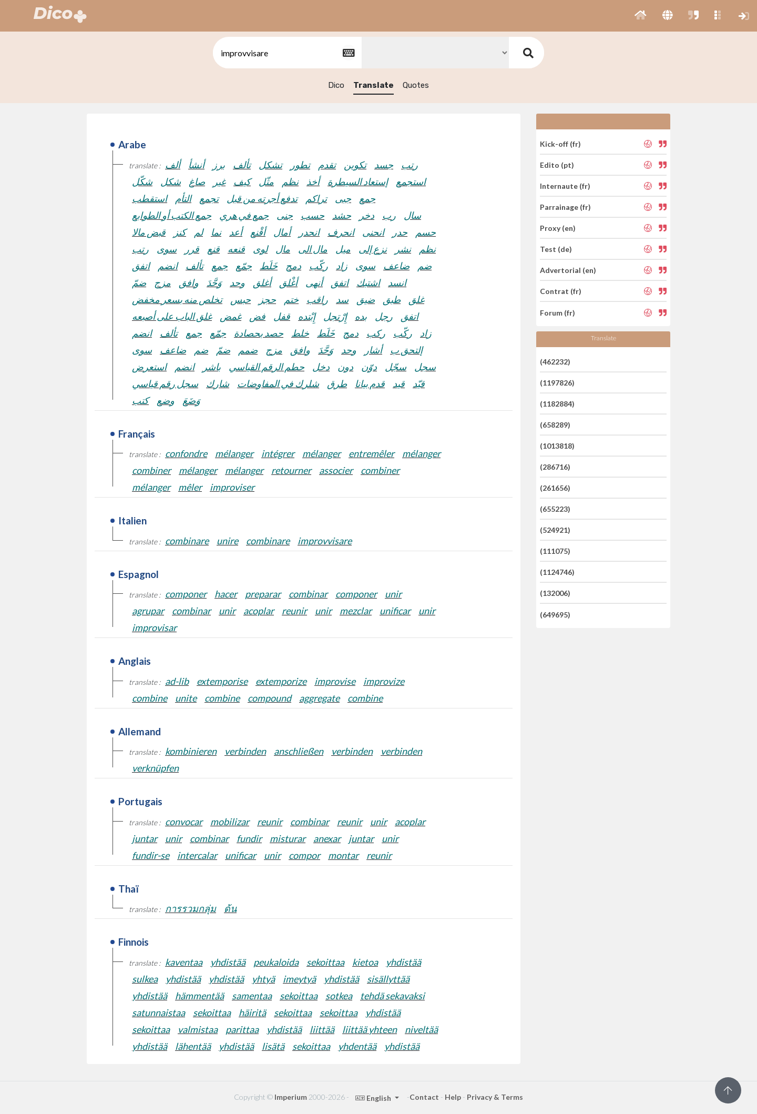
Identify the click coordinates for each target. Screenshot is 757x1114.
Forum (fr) (557, 312)
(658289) (555, 424)
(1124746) (557, 572)
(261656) (555, 487)
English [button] (374, 1097)
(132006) (555, 593)
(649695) (555, 614)
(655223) (555, 508)
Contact (424, 1096)
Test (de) (556, 249)
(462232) (555, 361)
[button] (640, 16)
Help (453, 1096)
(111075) (555, 550)
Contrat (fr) (560, 291)
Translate (373, 85)
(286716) (555, 466)
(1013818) (557, 445)
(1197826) (557, 382)
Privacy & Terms (495, 1096)
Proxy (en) (558, 228)
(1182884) (557, 403)
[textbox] (286, 52)
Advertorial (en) (568, 270)
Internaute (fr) (565, 185)
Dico (336, 85)
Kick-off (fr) (560, 143)
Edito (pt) (557, 164)
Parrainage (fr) (565, 206)
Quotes (416, 85)
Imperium (290, 1096)
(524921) (555, 529)
